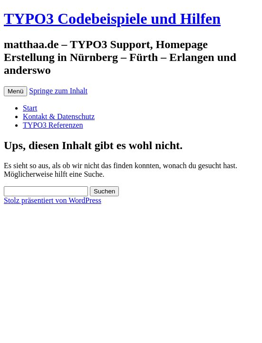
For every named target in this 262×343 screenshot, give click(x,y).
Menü (15, 91)
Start (30, 108)
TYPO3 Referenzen (53, 125)
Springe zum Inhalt (58, 91)
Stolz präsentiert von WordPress (52, 200)
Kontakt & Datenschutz (59, 116)
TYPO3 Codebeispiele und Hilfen (112, 18)
